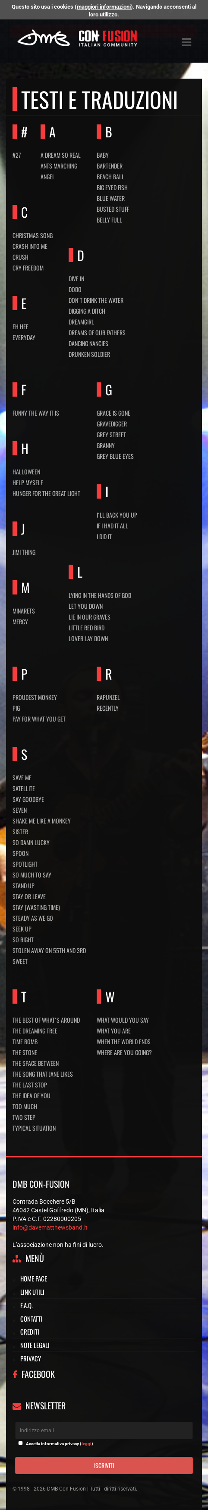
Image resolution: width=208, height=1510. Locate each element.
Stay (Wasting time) (36, 907)
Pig (16, 707)
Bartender (110, 165)
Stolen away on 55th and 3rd (49, 950)
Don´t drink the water (96, 300)
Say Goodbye (28, 799)
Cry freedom (28, 267)
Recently (108, 707)
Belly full (109, 219)
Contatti (31, 1318)
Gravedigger (112, 423)
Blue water (111, 198)
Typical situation (34, 1127)
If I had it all (112, 525)
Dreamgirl (81, 321)
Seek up (22, 928)
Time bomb (25, 1041)
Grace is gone (113, 412)
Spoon (20, 853)
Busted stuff (113, 208)
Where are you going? (124, 1052)
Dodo (75, 289)
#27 (17, 154)
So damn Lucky (31, 842)
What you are (114, 1030)
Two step (24, 1117)
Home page (33, 1278)
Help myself (28, 482)
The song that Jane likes (43, 1073)
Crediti (29, 1331)
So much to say (32, 874)
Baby (103, 154)
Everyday (24, 337)
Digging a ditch (87, 310)
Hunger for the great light (46, 493)
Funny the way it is (36, 412)
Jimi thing (24, 551)
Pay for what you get (39, 718)
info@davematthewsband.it (50, 1227)
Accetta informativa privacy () (59, 1443)
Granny (106, 445)
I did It (104, 536)
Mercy (20, 621)
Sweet (20, 961)
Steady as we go (33, 917)
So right (23, 939)
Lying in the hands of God (100, 595)
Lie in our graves (89, 616)
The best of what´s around (46, 1019)
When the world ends (124, 1041)
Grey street (111, 434)
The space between (36, 1063)
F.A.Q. (26, 1305)
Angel (48, 176)
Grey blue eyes (115, 456)
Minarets (24, 610)
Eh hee (20, 326)
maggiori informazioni (104, 6)
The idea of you (31, 1095)
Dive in (76, 278)
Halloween (26, 471)
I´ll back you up (117, 514)
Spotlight (25, 863)
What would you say (123, 1019)
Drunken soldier (89, 354)
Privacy (30, 1358)
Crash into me (30, 246)
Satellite (24, 788)
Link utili (32, 1292)
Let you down (86, 605)
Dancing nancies (88, 343)
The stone (25, 1052)
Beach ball (110, 176)
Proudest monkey (35, 697)
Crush (20, 256)
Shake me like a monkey (42, 820)
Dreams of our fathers (97, 332)
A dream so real (61, 154)
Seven (20, 809)
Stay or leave (29, 896)
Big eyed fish (112, 187)
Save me (22, 777)
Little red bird (86, 627)
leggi (86, 1443)
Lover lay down (88, 638)
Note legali (35, 1345)
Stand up (24, 885)
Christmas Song (33, 235)
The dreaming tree (35, 1030)
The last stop (30, 1084)
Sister (20, 831)
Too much (25, 1106)
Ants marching (59, 165)
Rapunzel (108, 697)
